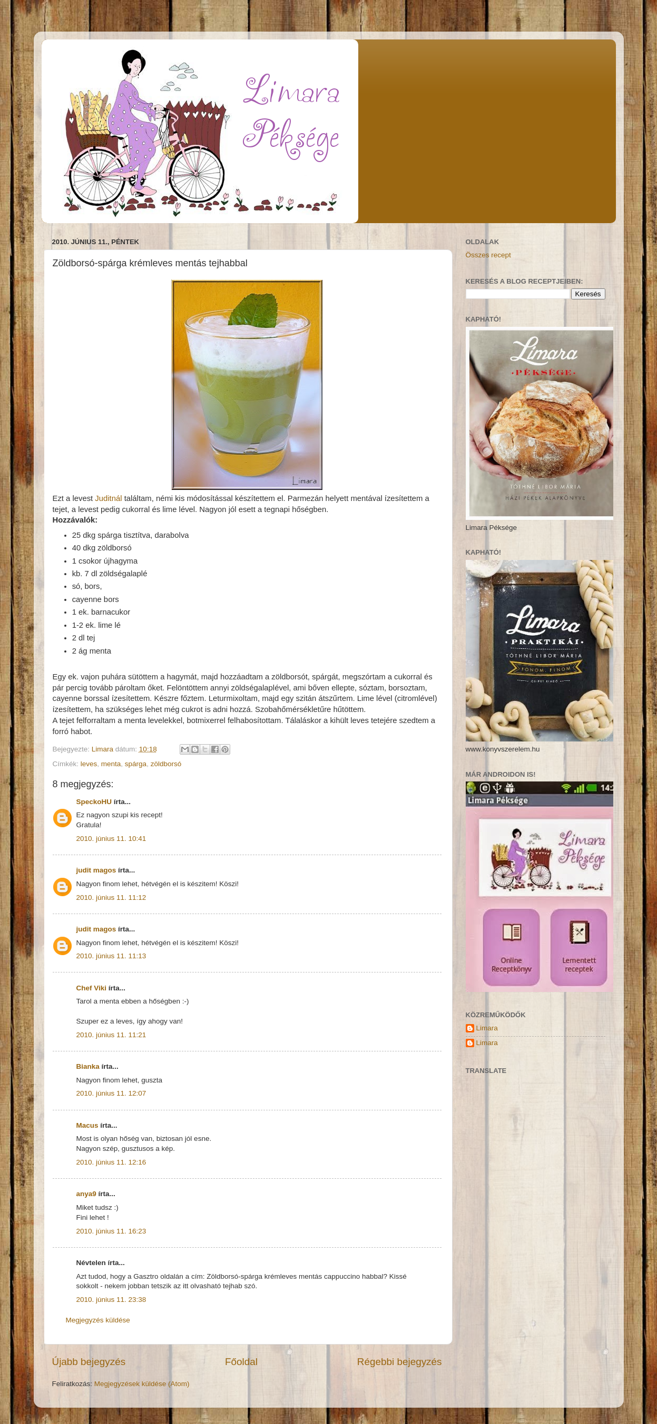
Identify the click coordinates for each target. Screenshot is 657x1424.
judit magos (96, 870)
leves (89, 764)
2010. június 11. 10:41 (111, 839)
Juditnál (107, 498)
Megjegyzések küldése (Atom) (142, 1384)
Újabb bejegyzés (89, 1361)
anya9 (86, 1194)
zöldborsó (166, 764)
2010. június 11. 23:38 (111, 1299)
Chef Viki (91, 988)
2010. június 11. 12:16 (111, 1162)
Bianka (88, 1066)
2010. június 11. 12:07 (111, 1093)
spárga (135, 764)
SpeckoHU (94, 802)
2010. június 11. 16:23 (111, 1231)
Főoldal (241, 1361)
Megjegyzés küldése (98, 1320)
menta (111, 764)
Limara (487, 1028)
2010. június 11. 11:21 (111, 1035)
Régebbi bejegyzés (399, 1361)
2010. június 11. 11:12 (111, 897)
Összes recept (488, 255)
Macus (87, 1125)
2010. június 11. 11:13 (111, 956)
